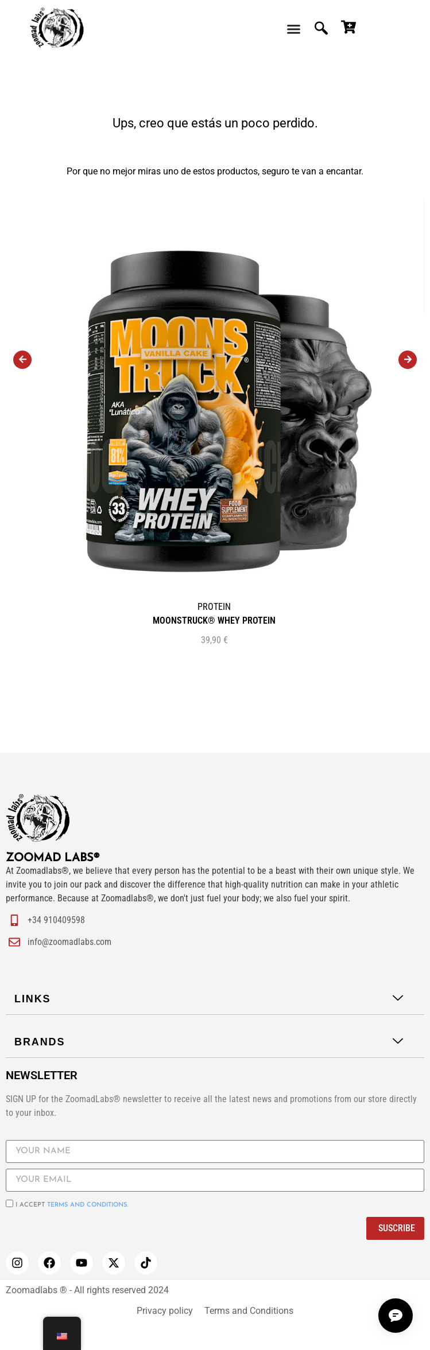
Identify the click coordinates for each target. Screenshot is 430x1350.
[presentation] (22, 360)
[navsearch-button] (322, 28)
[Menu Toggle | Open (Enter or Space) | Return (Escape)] (293, 29)
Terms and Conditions (248, 1310)
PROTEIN (214, 606)
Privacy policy (165, 1310)
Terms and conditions (87, 1205)
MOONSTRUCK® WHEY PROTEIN (214, 620)
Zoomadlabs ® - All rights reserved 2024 (87, 1290)
